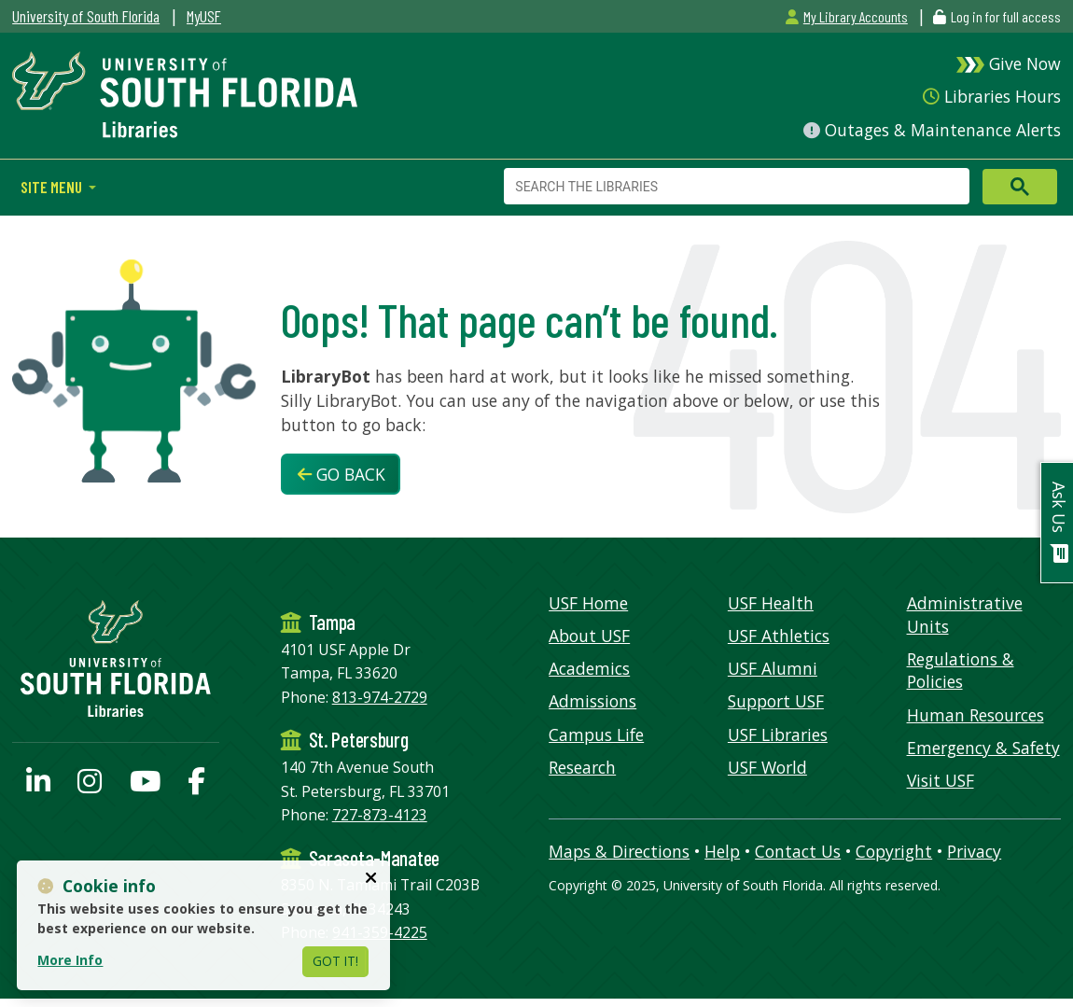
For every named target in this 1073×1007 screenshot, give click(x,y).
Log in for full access (1006, 16)
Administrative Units (965, 614)
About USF (589, 635)
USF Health (771, 603)
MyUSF (204, 16)
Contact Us (798, 851)
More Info (70, 960)
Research (582, 767)
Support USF (776, 701)
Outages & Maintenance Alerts (932, 130)
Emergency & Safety (983, 747)
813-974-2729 (379, 697)
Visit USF (940, 780)
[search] (735, 186)
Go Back (341, 474)
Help (722, 851)
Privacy (974, 851)
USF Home (588, 603)
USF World (767, 767)
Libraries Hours (991, 96)
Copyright (894, 851)
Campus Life (596, 734)
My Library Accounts (846, 16)
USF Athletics (778, 635)
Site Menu (53, 186)
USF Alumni (772, 668)
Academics (589, 668)
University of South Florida (86, 16)
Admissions (592, 701)
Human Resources (975, 715)
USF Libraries (778, 734)
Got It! (335, 961)
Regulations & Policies (960, 670)
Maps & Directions (619, 851)
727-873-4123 (379, 814)
